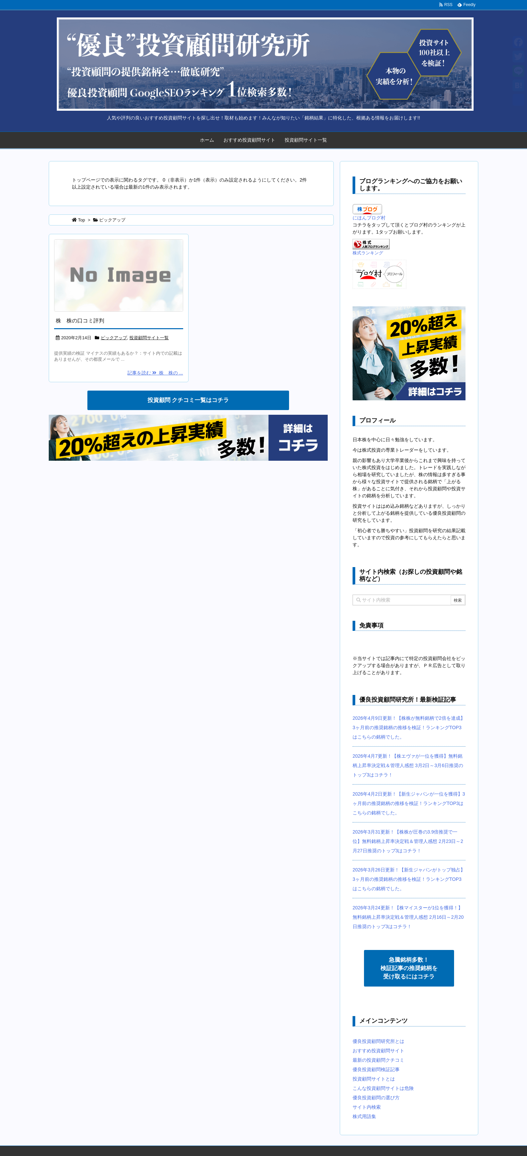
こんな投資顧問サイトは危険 (383, 1088)
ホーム (207, 140)
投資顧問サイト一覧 (306, 140)
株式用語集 (364, 1116)
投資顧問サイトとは (374, 1079)
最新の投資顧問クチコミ (378, 1060)
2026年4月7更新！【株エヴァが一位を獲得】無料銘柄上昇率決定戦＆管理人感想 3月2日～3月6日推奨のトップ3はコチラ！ (408, 765)
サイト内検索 (367, 1107)
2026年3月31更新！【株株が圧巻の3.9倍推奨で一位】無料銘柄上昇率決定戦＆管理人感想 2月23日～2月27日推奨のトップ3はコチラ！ (408, 841)
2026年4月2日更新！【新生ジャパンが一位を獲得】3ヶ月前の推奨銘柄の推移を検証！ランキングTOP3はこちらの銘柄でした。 (409, 803)
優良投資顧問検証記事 (376, 1069)
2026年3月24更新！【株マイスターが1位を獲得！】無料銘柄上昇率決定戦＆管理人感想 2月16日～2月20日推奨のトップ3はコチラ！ (408, 917)
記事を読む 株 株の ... (155, 372)
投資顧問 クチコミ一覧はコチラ (188, 400)
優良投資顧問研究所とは (378, 1041)
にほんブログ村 (369, 217)
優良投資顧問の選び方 (376, 1097)
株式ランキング (368, 253)
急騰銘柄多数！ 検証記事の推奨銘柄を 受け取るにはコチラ (409, 968)
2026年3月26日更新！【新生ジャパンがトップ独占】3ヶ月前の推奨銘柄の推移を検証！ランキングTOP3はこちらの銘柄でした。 (409, 879)
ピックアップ (114, 337)
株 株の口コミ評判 (80, 320)
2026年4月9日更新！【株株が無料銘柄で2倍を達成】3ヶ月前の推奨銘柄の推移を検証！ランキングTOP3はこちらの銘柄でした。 (409, 727)
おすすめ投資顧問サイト (249, 140)
